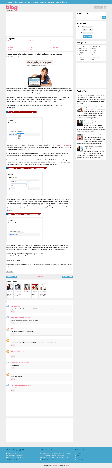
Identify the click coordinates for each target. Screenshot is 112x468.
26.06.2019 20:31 (20, 329)
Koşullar (51, 2)
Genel (9, 43)
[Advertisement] (39, 23)
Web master (55, 47)
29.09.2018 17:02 (28, 317)
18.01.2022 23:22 (28, 385)
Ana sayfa (10, 2)
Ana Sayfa (40, 277)
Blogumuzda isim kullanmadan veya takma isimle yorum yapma (34, 54)
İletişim (64, 2)
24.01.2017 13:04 (17, 306)
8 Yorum (17, 56)
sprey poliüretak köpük (18, 385)
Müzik (31, 45)
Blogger (67, 465)
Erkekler (36, 2)
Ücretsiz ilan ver (21, 2)
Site (12, 58)
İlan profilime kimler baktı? (92, 135)
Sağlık (53, 45)
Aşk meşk (10, 40)
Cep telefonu (33, 40)
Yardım (58, 2)
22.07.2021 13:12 (27, 362)
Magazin (10, 45)
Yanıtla (13, 311)
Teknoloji (10, 47)
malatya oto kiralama (17, 317)
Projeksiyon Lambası (17, 362)
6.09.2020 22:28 (20, 351)
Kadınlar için (33, 43)
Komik (53, 43)
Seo (12, 306)
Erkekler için (55, 40)
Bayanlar (43, 2)
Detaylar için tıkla (12, 459)
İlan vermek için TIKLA (48, 459)
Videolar (32, 47)
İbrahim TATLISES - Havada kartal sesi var (91, 95)
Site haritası (79, 459)
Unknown (13, 329)
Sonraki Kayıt (11, 277)
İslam (31, 49)
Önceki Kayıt (67, 277)
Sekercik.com (55, 465)
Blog (30, 2)
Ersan (12, 374)
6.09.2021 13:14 (18, 374)
